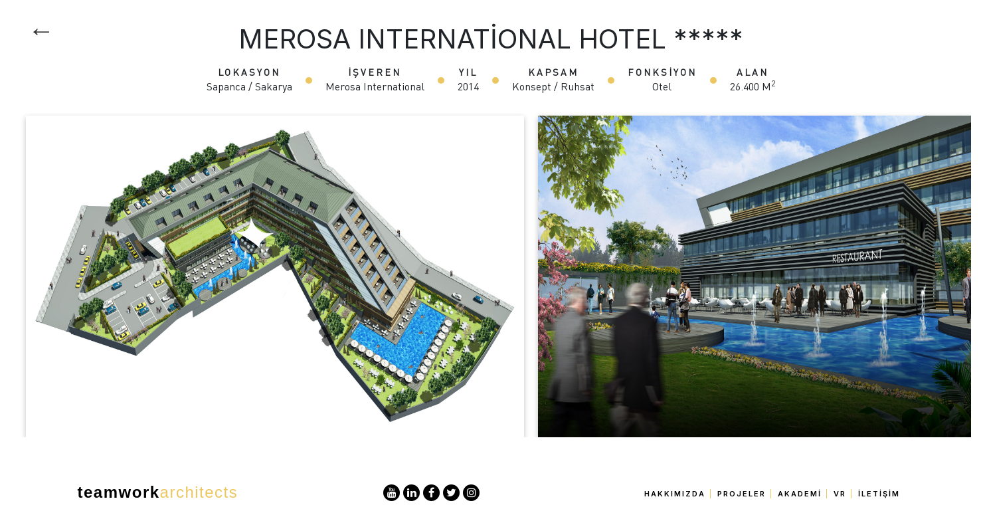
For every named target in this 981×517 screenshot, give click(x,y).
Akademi (800, 493)
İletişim (879, 493)
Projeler (741, 493)
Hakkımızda (674, 493)
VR (840, 493)
